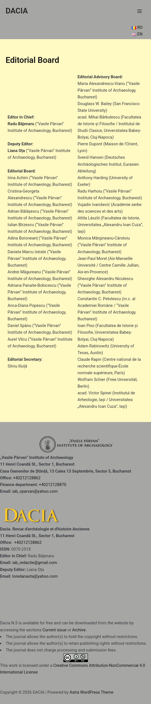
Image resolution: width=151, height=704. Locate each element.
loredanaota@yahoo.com (35, 576)
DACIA (17, 10)
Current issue (54, 629)
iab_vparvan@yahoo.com (34, 491)
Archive (79, 629)
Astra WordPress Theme (91, 692)
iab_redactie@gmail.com (34, 562)
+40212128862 (26, 477)
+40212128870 (52, 484)
